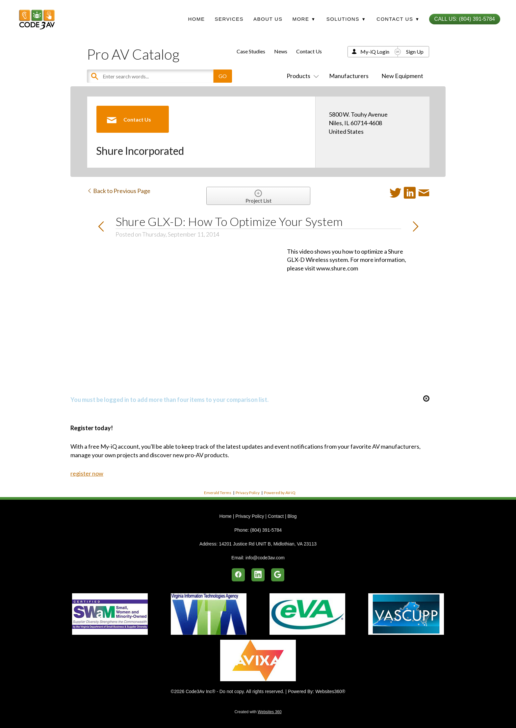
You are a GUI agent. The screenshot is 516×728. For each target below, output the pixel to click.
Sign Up (415, 51)
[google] (277, 574)
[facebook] (238, 574)
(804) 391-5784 (266, 530)
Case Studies (251, 51)
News (280, 51)
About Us (267, 19)
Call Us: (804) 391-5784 (464, 19)
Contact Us (309, 51)
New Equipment (402, 75)
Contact (276, 516)
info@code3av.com (265, 557)
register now (86, 473)
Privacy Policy (248, 492)
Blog (292, 516)
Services (229, 19)
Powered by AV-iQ (280, 492)
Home (196, 19)
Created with (257, 712)
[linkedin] (258, 574)
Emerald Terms (217, 492)
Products (301, 75)
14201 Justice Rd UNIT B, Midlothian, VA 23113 (268, 543)
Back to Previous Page (118, 190)
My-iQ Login (374, 51)
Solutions (345, 19)
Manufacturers (349, 75)
